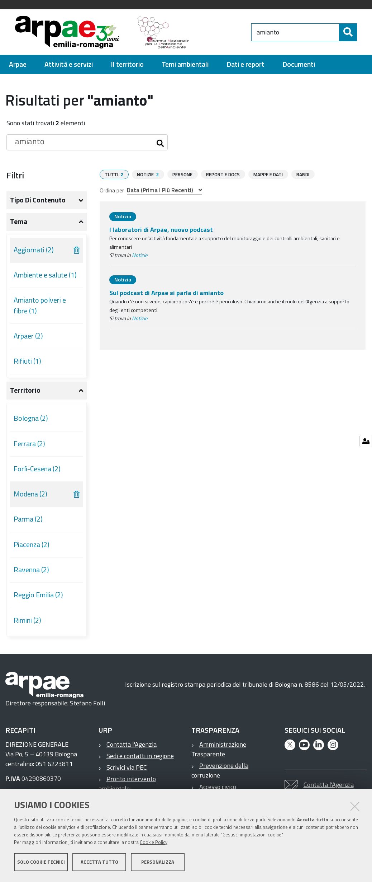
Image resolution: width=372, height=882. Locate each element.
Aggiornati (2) (34, 253)
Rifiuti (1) (27, 364)
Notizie (139, 258)
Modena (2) (30, 497)
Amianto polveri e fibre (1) (40, 308)
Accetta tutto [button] (99, 863)
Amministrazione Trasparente (218, 752)
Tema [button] (19, 224)
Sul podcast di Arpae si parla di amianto (166, 295)
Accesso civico (217, 790)
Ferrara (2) (29, 447)
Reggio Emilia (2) (38, 598)
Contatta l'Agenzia (131, 747)
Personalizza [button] (157, 863)
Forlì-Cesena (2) (37, 472)
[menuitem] (17, 67)
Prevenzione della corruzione (219, 773)
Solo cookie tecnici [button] (41, 863)
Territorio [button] (25, 393)
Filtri (15, 178)
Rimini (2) (27, 623)
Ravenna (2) (31, 573)
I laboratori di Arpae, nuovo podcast (161, 232)
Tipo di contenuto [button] (38, 203)
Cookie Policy (153, 843)
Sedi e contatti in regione (140, 759)
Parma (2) (28, 522)
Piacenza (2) (31, 547)
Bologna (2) (31, 421)
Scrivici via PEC (126, 770)
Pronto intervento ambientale (127, 787)
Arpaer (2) (28, 339)
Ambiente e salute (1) (45, 278)
